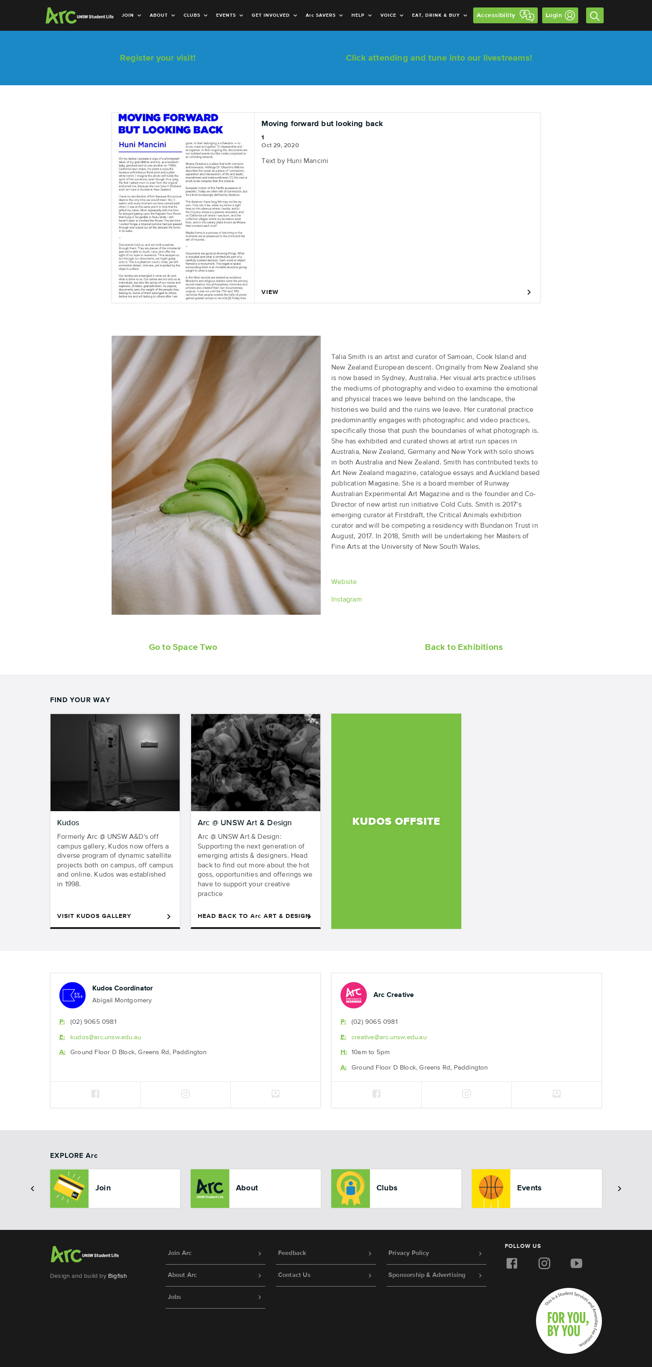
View (397, 292)
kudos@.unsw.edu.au (105, 1037)
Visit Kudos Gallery (115, 916)
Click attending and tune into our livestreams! (439, 58)
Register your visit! (158, 58)
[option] (115, 1188)
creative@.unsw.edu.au (389, 1037)
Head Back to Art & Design (256, 916)
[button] (32, 1188)
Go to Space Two (183, 647)
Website (344, 582)
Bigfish (117, 1276)
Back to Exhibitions (464, 647)
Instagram (346, 599)
